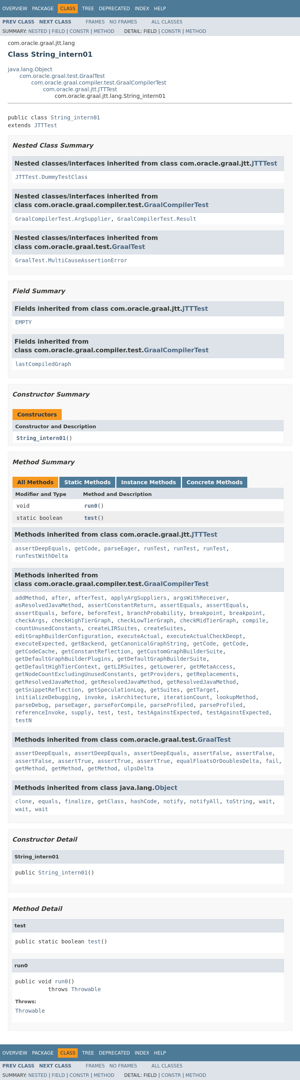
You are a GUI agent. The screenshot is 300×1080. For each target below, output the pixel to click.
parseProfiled (171, 705)
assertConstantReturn (121, 605)
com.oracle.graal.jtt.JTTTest (80, 89)
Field (58, 31)
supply (81, 712)
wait (265, 801)
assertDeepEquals (41, 548)
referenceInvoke (39, 712)
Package (43, 8)
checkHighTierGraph (81, 620)
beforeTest (104, 613)
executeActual (138, 636)
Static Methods (87, 482)
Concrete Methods (215, 482)
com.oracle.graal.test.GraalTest (62, 76)
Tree (88, 8)
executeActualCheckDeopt (205, 636)
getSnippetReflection (48, 690)
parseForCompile (118, 705)
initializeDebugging (46, 697)
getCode (86, 548)
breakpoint (206, 613)
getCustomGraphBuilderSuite (180, 651)
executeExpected (39, 643)
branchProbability (155, 613)
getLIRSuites (124, 667)
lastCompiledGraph (43, 364)
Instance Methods (148, 482)
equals (48, 801)
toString (239, 801)
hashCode (143, 801)
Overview (14, 8)
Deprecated (114, 8)
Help (160, 8)
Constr (79, 31)
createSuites (163, 628)
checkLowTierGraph (145, 620)
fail (272, 761)
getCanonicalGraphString (148, 643)
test (91, 518)
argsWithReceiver (199, 598)
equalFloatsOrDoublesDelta (218, 761)
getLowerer (166, 667)
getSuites (165, 690)
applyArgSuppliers (138, 598)
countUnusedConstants (48, 628)
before (71, 613)
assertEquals (180, 605)
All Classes (167, 22)
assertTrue (74, 761)
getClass (111, 801)
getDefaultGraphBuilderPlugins (63, 659)
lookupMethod (235, 697)
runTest (155, 548)
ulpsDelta (139, 768)
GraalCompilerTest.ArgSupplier (63, 219)
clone (23, 801)
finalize (77, 801)
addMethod (30, 598)
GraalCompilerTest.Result (156, 219)
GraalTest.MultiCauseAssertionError (71, 260)
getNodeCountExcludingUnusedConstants (74, 674)
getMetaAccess (211, 667)
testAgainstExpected (168, 712)
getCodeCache (35, 651)
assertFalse (211, 753)
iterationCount (186, 697)
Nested (37, 31)
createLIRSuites (112, 628)
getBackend (87, 643)
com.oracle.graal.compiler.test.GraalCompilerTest (98, 82)
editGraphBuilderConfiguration (63, 636)
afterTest (89, 598)
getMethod (30, 768)
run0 (91, 506)
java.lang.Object (30, 69)
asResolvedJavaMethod (48, 605)
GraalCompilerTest (176, 205)
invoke (94, 697)
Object (166, 788)
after (60, 598)
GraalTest (128, 247)
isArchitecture (134, 697)
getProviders (160, 674)
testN (23, 720)
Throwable (86, 989)
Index (142, 8)
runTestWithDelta (41, 556)
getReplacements (211, 674)
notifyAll (205, 801)
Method (104, 31)
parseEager (120, 548)
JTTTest (45, 125)
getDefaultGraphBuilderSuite (161, 659)
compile (254, 620)
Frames (95, 22)
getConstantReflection (95, 651)
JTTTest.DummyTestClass (51, 177)
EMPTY (23, 322)
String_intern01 (75, 117)
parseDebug (31, 705)
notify (173, 801)
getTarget (201, 690)
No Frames (123, 22)
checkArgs (30, 620)
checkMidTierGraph (208, 620)
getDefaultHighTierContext (56, 667)
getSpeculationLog (115, 690)
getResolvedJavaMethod (49, 682)
